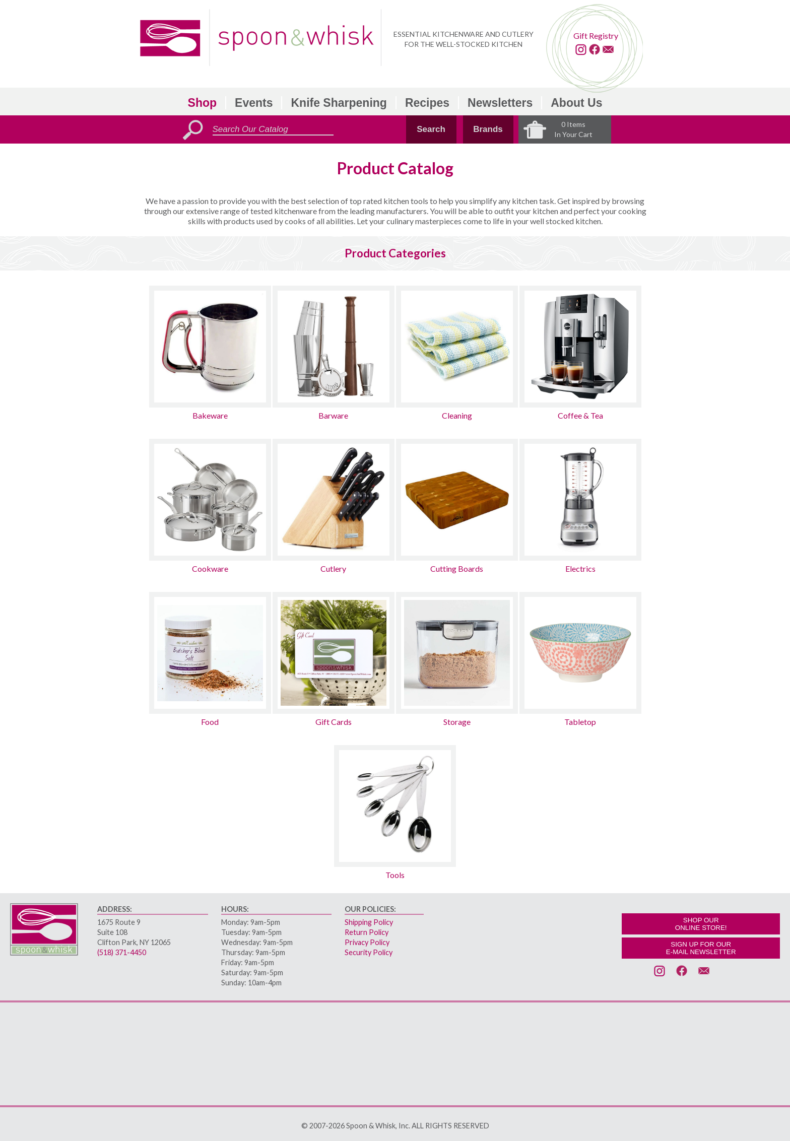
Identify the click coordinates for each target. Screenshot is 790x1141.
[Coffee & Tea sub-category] (580, 346)
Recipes (427, 102)
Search (431, 129)
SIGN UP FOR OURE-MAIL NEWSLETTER (701, 948)
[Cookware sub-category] (210, 500)
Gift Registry (595, 35)
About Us (576, 102)
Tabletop (580, 721)
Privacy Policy (367, 942)
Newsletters (500, 102)
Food (210, 721)
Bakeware (210, 415)
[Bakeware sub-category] (210, 346)
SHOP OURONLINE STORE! (701, 923)
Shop (202, 102)
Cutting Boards (456, 568)
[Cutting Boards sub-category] (457, 500)
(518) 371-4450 (121, 952)
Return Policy (366, 932)
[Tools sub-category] (395, 806)
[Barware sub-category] (333, 346)
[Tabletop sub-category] (580, 653)
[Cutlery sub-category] (333, 500)
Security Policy (368, 952)
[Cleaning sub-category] (457, 346)
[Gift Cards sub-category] (333, 653)
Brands (488, 129)
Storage (457, 721)
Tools (395, 875)
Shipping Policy (369, 922)
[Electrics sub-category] (580, 500)
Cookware (210, 568)
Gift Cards (333, 721)
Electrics (580, 568)
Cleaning (457, 415)
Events (254, 102)
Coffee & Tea (580, 415)
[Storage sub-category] (457, 653)
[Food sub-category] (210, 653)
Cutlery (333, 568)
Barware (333, 415)
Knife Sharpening (338, 102)
